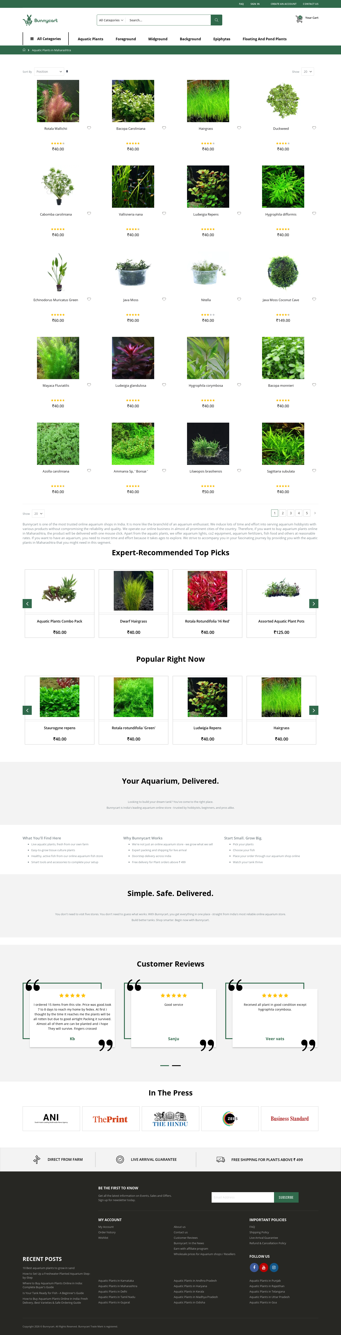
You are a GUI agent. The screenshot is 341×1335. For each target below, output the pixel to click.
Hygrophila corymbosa (206, 385)
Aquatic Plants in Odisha (189, 1302)
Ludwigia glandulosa (130, 385)
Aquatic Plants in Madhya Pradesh (196, 1297)
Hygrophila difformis (280, 214)
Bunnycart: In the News (189, 1243)
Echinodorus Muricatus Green (55, 300)
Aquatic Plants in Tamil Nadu (116, 1297)
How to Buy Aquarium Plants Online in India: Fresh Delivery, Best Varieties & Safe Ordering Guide (55, 1301)
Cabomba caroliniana (56, 214)
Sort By (27, 72)
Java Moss (130, 300)
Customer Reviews (186, 1238)
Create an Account (284, 3)
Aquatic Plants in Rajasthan (266, 1286)
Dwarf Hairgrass (207, 621)
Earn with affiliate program (191, 1249)
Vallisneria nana (131, 214)
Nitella (206, 300)
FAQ (241, 3)
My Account (106, 1227)
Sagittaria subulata (281, 471)
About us (180, 1227)
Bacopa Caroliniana (130, 128)
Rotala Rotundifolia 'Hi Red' (281, 621)
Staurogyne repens (133, 728)
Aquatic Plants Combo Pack (133, 621)
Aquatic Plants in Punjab (265, 1281)
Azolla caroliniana (56, 471)
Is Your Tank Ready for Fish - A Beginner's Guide (53, 1293)
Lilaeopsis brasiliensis (206, 471)
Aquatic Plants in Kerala (189, 1291)
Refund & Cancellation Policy (267, 1243)
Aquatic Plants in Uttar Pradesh (269, 1297)
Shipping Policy (259, 1232)
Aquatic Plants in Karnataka (116, 1281)
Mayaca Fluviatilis (56, 385)
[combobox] (159, 20)
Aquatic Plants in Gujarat (114, 1302)
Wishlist (103, 1238)
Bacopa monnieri (281, 385)
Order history (107, 1232)
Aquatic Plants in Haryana (190, 1286)
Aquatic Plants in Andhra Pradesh (195, 1281)
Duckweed (281, 128)
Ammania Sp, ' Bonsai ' (131, 471)
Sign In (255, 3)
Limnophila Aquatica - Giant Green (59, 727)
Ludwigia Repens (206, 214)
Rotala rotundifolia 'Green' (207, 728)
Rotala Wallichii (55, 128)
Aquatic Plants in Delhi (112, 1291)
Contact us (181, 1232)
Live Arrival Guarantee (263, 1238)
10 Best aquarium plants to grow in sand (49, 1268)
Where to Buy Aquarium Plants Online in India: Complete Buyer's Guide (52, 1285)
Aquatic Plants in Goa (263, 1302)
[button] (89, 128)
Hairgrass (206, 128)
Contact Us (310, 3)
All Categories (49, 38)
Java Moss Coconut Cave (281, 300)
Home (24, 50)
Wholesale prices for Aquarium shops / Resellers (204, 1254)
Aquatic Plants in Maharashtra (117, 1286)
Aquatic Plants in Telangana (267, 1291)
